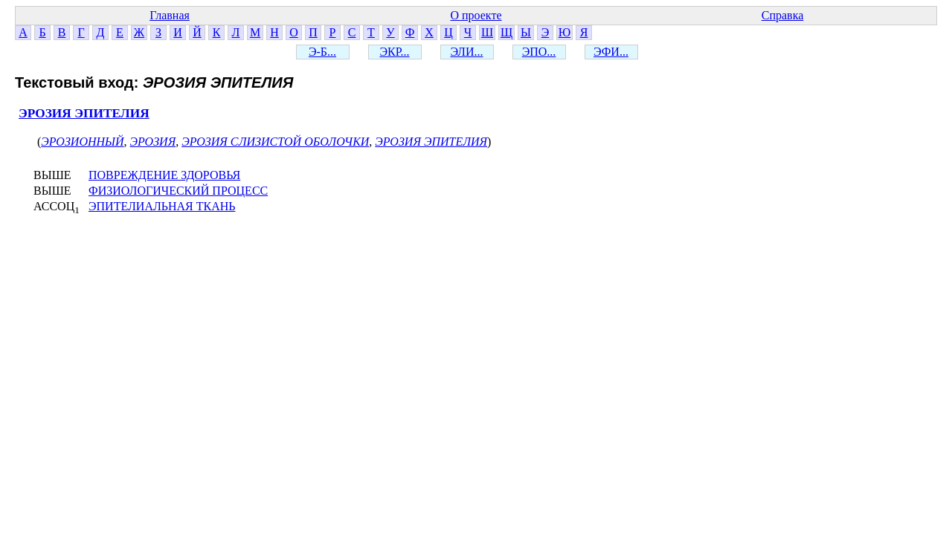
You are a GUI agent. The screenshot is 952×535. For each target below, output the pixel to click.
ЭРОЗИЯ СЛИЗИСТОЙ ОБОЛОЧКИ (275, 141)
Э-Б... (322, 51)
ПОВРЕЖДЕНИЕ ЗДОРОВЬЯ (164, 175)
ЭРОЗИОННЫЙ (82, 141)
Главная (169, 15)
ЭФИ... (611, 51)
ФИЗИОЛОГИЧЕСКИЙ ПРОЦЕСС (178, 190)
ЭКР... (394, 51)
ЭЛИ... (467, 51)
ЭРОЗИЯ (153, 141)
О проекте (475, 15)
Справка (783, 15)
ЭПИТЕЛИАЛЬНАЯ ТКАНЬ (162, 206)
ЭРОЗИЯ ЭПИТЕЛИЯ (84, 113)
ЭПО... (539, 51)
